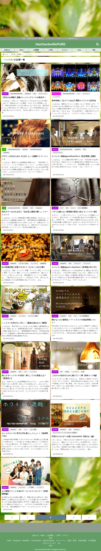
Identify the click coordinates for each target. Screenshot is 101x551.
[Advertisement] (50, 18)
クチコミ (65, 50)
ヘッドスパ (56, 96)
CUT (61, 207)
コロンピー (77, 263)
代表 (93, 50)
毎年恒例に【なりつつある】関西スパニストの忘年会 (74, 100)
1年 (61, 371)
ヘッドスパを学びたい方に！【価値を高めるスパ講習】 (25, 322)
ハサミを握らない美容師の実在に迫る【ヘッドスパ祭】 (75, 211)
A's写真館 (92, 537)
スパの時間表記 (84, 315)
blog (79, 50)
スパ (78, 93)
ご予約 (50, 50)
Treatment (6, 152)
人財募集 (36, 50)
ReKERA (24, 149)
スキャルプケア (93, 149)
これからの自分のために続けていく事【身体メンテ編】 (75, 375)
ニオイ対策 (33, 426)
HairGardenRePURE (16, 93)
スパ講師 (31, 484)
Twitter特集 (82, 537)
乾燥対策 (43, 263)
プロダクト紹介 (23, 263)
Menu (21, 50)
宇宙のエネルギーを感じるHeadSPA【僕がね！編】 (73, 433)
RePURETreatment (36, 149)
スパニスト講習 (7, 318)
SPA (34, 93)
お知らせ (7, 50)
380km (67, 371)
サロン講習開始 (82, 207)
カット (73, 207)
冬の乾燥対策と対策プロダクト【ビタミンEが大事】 (23, 267)
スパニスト (86, 93)
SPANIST (76, 426)
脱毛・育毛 (72, 537)
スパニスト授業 (32, 315)
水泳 (82, 371)
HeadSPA (27, 93)
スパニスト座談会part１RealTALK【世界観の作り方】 (74, 267)
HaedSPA (13, 484)
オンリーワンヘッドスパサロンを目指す (65, 429)
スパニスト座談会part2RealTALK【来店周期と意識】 (74, 153)
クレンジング (43, 93)
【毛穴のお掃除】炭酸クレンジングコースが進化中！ (24, 97)
